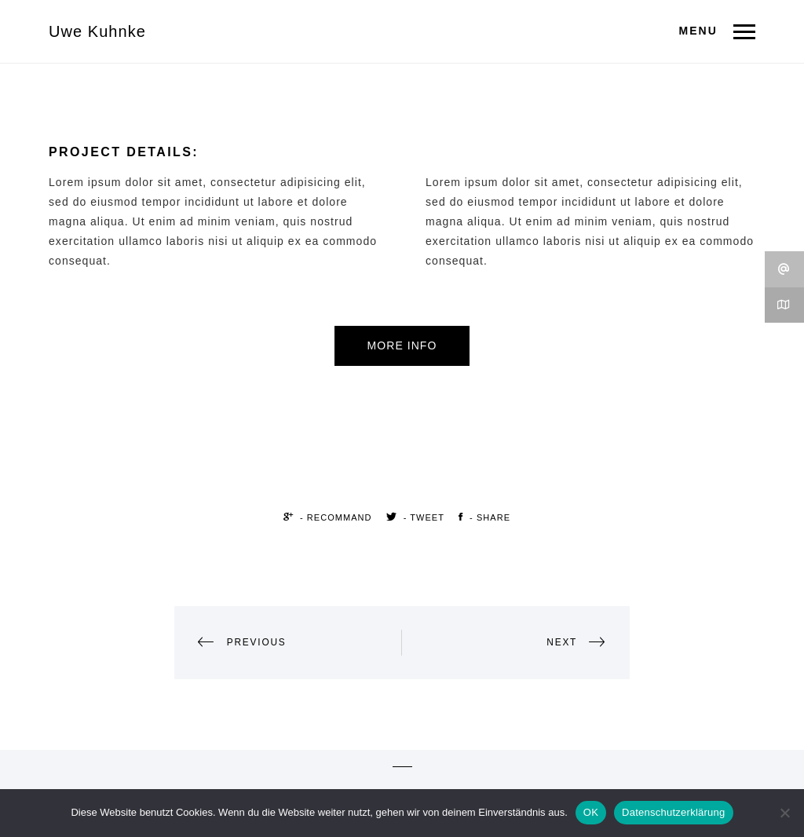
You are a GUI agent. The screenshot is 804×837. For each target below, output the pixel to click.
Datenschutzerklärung (673, 812)
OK (590, 812)
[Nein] (784, 813)
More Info (402, 345)
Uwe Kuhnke (97, 31)
